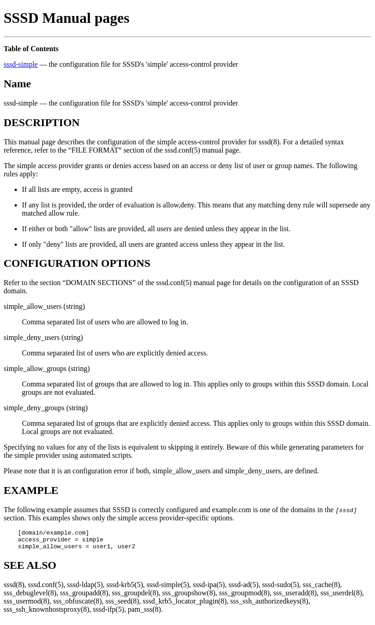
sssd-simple (21, 64)
